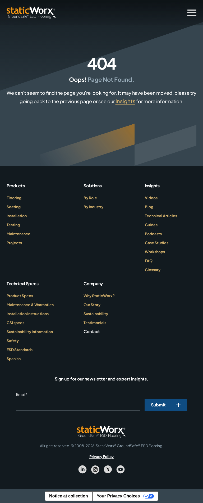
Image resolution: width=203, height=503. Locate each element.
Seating (14, 206)
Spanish (14, 358)
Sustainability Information (30, 331)
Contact (92, 331)
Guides (151, 224)
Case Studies (156, 242)
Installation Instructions (28, 313)
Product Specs (20, 295)
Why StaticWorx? (99, 295)
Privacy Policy (101, 456)
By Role (90, 197)
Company (93, 283)
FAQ (149, 260)
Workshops (155, 251)
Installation (17, 215)
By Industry (93, 206)
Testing (13, 224)
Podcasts (153, 233)
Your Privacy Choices (118, 496)
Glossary (152, 269)
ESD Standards (20, 349)
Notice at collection (68, 496)
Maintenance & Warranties (30, 304)
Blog (149, 206)
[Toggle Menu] (191, 13)
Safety (13, 340)
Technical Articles (161, 215)
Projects (14, 242)
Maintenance (18, 233)
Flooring (14, 197)
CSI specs (15, 322)
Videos (151, 197)
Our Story (92, 304)
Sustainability (96, 313)
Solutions (93, 185)
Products (16, 185)
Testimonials (95, 322)
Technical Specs (22, 283)
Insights (125, 101)
